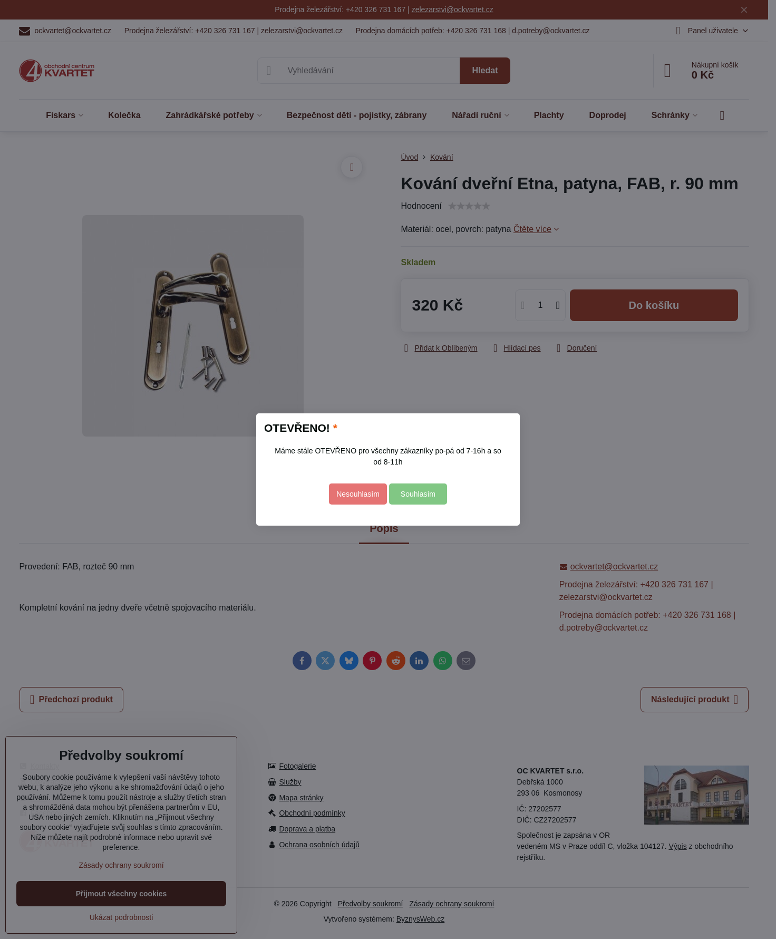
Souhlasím (418, 494)
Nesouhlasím (358, 494)
